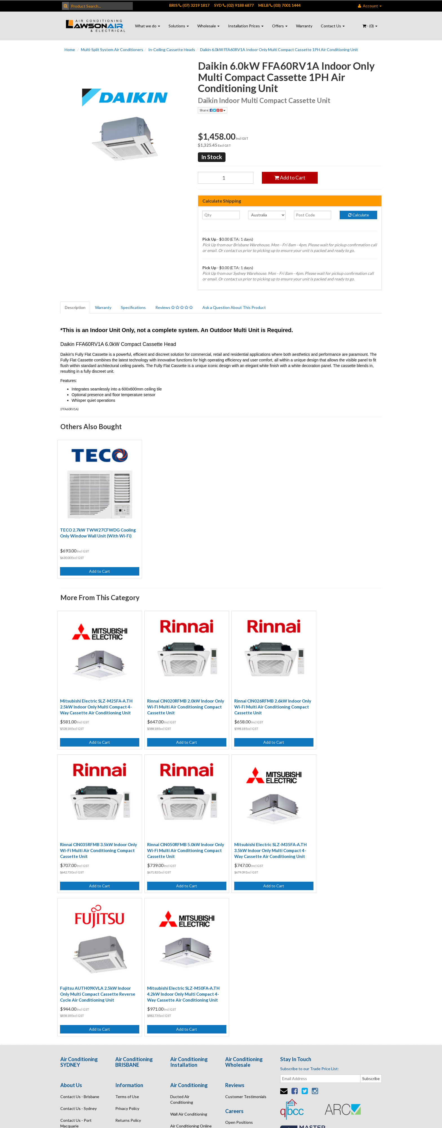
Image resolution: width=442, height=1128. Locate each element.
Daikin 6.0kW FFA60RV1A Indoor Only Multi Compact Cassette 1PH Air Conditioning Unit (279, 49)
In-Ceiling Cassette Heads (171, 49)
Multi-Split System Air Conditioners (112, 49)
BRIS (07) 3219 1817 (189, 5)
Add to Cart (289, 177)
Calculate (358, 214)
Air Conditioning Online (191, 968)
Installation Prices (246, 25)
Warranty (304, 25)
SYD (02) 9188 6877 (234, 5)
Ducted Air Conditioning (181, 942)
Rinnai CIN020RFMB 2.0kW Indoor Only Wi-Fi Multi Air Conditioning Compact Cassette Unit (176, 697)
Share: (213, 110)
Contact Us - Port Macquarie (76, 965)
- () (370, 25)
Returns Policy (128, 962)
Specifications (133, 307)
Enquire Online (73, 980)
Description (75, 307)
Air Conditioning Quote (191, 980)
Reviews (174, 307)
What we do (147, 25)
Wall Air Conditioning (188, 956)
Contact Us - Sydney (78, 951)
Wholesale (208, 25)
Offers (280, 25)
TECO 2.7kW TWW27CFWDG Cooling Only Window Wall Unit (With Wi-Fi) (97, 531)
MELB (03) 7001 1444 (279, 5)
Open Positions (239, 965)
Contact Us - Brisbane (79, 939)
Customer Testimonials (245, 939)
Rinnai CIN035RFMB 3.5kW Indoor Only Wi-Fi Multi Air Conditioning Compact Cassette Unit (341, 697)
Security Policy (128, 974)
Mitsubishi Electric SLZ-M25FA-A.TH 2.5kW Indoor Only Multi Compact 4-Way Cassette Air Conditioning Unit (96, 697)
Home (70, 49)
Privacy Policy (127, 951)
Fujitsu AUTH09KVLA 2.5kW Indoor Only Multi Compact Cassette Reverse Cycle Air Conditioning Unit (260, 836)
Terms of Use (127, 939)
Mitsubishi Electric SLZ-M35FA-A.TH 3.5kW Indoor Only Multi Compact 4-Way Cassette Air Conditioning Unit (179, 836)
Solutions (179, 25)
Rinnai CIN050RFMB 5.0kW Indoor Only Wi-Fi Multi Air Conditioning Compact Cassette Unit (93, 836)
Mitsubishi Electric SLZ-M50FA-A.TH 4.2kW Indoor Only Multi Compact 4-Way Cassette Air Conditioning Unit (344, 836)
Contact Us (333, 25)
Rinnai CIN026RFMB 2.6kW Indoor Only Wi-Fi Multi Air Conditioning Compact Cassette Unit (258, 697)
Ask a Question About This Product (234, 307)
